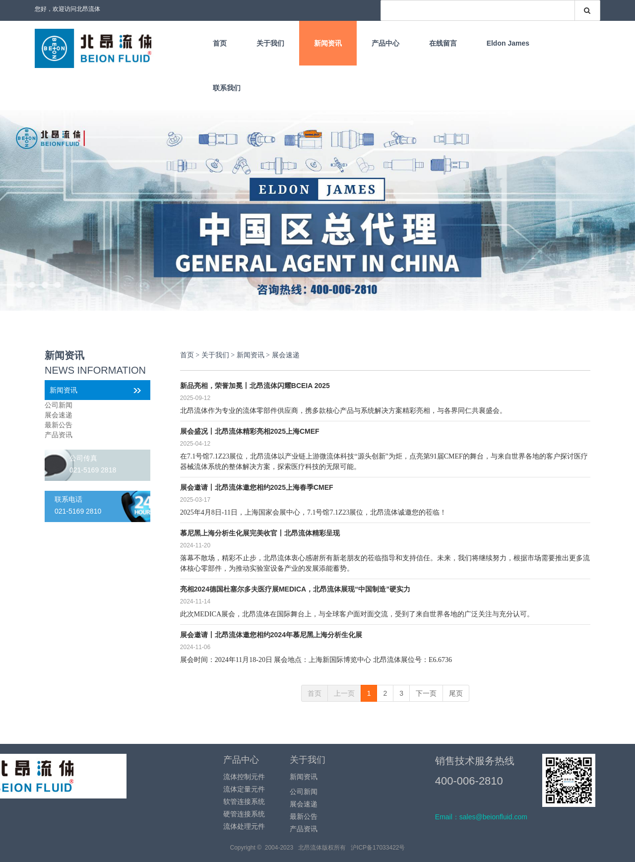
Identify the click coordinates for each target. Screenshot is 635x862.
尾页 (456, 693)
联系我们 (227, 88)
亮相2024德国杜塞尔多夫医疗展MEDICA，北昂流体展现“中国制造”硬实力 (295, 589)
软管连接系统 (244, 801)
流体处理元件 (244, 826)
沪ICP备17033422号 (378, 847)
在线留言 (443, 43)
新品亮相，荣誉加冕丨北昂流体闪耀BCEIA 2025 (255, 386)
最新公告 (58, 425)
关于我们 (270, 43)
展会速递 (58, 415)
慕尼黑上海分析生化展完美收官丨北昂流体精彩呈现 (260, 533)
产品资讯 (58, 435)
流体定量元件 (244, 789)
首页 (220, 43)
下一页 (426, 693)
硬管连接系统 (244, 814)
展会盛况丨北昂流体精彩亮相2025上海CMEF (249, 431)
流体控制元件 (244, 777)
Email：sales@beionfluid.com (481, 817)
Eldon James (508, 43)
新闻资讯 (328, 43)
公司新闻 (58, 405)
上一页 (344, 693)
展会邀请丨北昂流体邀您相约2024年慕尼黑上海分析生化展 (271, 635)
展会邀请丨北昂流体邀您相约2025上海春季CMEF (256, 487)
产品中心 (385, 43)
